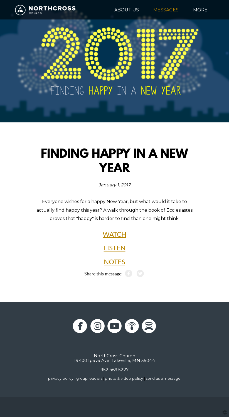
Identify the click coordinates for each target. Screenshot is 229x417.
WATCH (114, 234)
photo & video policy (124, 378)
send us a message (163, 378)
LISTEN (114, 248)
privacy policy (60, 378)
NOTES (114, 262)
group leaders (89, 378)
